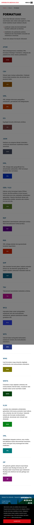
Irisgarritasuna (6, 501)
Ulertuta (17, 521)
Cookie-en (8, 517)
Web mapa (5, 503)
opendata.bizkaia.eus (10, 2)
